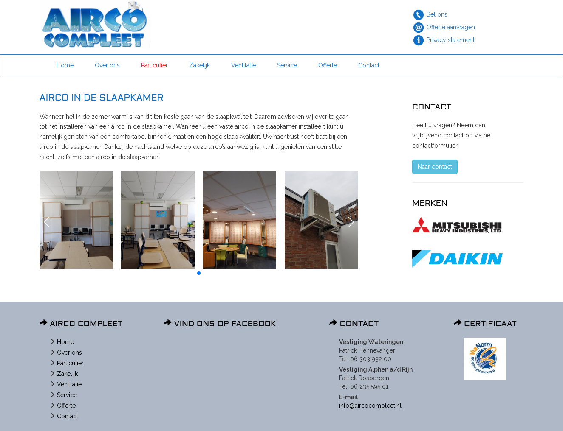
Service (287, 65)
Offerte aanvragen (451, 27)
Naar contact (435, 166)
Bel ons (437, 14)
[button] (47, 222)
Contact (368, 65)
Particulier (154, 65)
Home (65, 65)
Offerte (327, 65)
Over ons (107, 65)
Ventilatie (243, 65)
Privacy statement (451, 39)
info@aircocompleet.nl (370, 405)
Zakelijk (199, 65)
